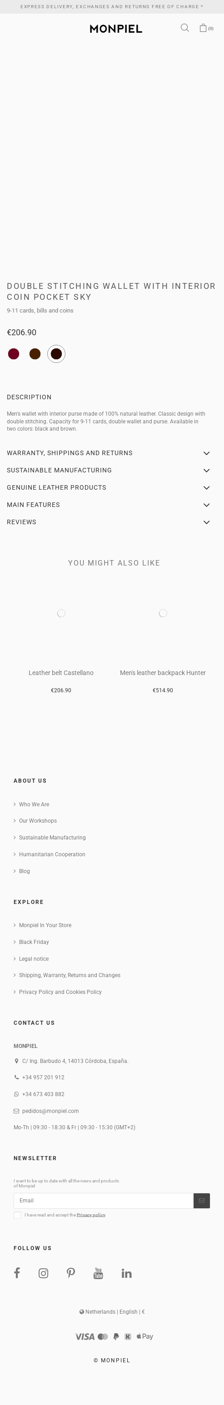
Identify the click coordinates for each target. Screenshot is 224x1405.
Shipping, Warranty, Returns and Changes (69, 975)
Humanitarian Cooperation (52, 854)
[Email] (104, 1200)
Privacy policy (91, 1214)
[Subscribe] (202, 1200)
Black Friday (34, 942)
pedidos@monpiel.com (50, 1111)
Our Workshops (38, 821)
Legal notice (34, 959)
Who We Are (34, 804)
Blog (24, 871)
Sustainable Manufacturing (52, 837)
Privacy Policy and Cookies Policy (60, 992)
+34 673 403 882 (43, 1094)
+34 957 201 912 (43, 1077)
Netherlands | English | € (112, 1312)
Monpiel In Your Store (45, 925)
